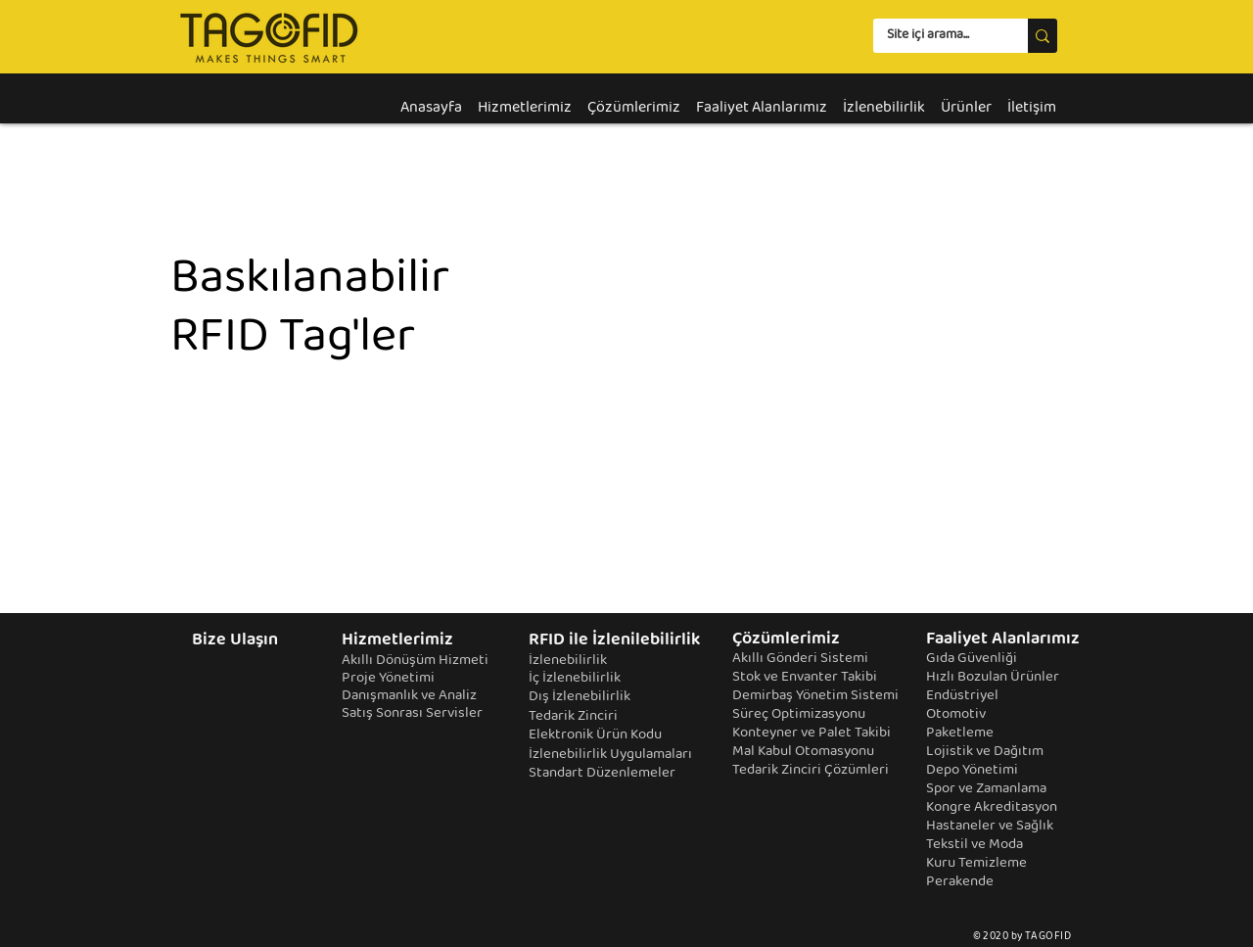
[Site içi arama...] (937, 36)
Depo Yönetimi (972, 770)
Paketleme (960, 733)
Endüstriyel (962, 696)
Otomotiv (956, 715)
